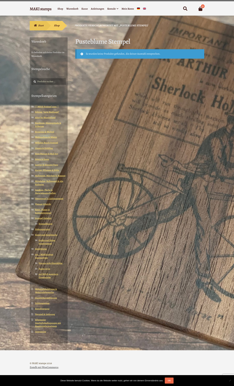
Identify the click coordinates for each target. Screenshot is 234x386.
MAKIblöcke (41, 249)
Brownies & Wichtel (44, 131)
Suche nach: (185, 8)
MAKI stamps (40, 9)
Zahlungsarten (42, 303)
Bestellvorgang (42, 308)
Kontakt (111, 9)
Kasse (84, 9)
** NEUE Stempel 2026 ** (47, 106)
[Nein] (230, 380)
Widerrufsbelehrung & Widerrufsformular (46, 291)
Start (41, 25)
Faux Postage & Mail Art (46, 153)
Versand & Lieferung (45, 314)
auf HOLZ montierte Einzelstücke (48, 276)
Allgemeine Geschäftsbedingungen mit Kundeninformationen (48, 323)
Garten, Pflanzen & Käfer (47, 170)
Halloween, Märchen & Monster (50, 175)
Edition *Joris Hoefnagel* (47, 112)
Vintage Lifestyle (43, 204)
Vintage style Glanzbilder (51, 263)
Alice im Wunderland (45, 117)
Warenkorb (72, 9)
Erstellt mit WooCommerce (44, 367)
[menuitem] (138, 9)
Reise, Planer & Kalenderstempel (43, 211)
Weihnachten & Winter (46, 137)
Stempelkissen (45, 223)
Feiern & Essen (42, 159)
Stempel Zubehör (43, 218)
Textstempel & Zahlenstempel (49, 198)
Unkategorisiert (42, 229)
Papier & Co (44, 268)
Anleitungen (97, 9)
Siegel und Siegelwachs (46, 234)
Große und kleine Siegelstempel (47, 242)
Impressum (40, 331)
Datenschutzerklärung (46, 297)
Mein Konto (128, 9)
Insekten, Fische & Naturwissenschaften (45, 191)
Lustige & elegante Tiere (46, 164)
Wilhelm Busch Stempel (46, 142)
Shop (60, 9)
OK (169, 380)
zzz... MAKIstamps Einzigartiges (44, 256)
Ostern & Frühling (44, 148)
